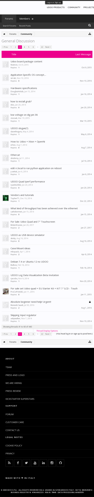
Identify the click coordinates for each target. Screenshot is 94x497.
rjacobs (14, 278)
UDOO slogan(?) (19, 128)
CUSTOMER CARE (15, 422)
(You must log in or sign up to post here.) (74, 333)
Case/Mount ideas (20, 248)
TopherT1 (15, 198)
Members (24, 18)
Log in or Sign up (54, 2)
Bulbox (14, 265)
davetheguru (16, 131)
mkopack (15, 251)
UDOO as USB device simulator (28, 235)
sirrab (13, 78)
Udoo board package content (26, 61)
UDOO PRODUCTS (56, 7)
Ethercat (15, 154)
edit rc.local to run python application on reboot (36, 168)
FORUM (10, 414)
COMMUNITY (74, 7)
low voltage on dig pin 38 (24, 114)
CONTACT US (13, 430)
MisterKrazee (16, 225)
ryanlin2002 (16, 185)
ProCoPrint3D (17, 291)
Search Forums (9, 25)
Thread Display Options (47, 330)
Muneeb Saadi (17, 305)
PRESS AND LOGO (15, 375)
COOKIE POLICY (14, 445)
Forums (9, 18)
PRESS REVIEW (13, 390)
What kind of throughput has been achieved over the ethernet (44, 208)
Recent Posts (25, 25)
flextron (14, 64)
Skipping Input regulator (23, 315)
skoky (13, 238)
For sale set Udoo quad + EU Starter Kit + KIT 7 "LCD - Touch (44, 288)
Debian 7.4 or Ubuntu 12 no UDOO (29, 261)
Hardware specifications (24, 88)
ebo (12, 104)
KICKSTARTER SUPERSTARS (20, 398)
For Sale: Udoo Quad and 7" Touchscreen (33, 221)
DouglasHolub (17, 91)
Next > (48, 47)
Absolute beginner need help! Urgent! (31, 301)
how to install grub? (21, 101)
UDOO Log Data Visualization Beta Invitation (35, 275)
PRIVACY (10, 453)
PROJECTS (88, 7)
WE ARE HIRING (14, 383)
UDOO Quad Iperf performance (28, 181)
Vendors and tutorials (22, 195)
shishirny (14, 158)
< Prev (5, 47)
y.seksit (14, 171)
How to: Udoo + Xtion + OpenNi (28, 141)
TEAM (9, 367)
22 (42, 47)
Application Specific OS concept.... (28, 74)
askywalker (15, 318)
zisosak (14, 118)
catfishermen (16, 211)
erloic (13, 145)
